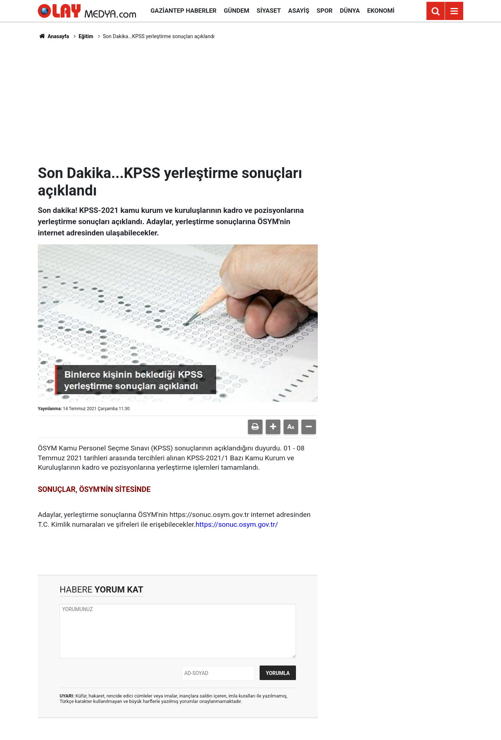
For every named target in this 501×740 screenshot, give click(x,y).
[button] (273, 427)
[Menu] (454, 11)
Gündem (236, 10)
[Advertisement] (250, 102)
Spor (325, 10)
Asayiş (298, 10)
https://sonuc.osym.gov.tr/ (237, 524)
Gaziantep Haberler (183, 10)
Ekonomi (380, 10)
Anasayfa (53, 36)
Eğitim (86, 36)
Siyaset (269, 10)
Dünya (350, 10)
